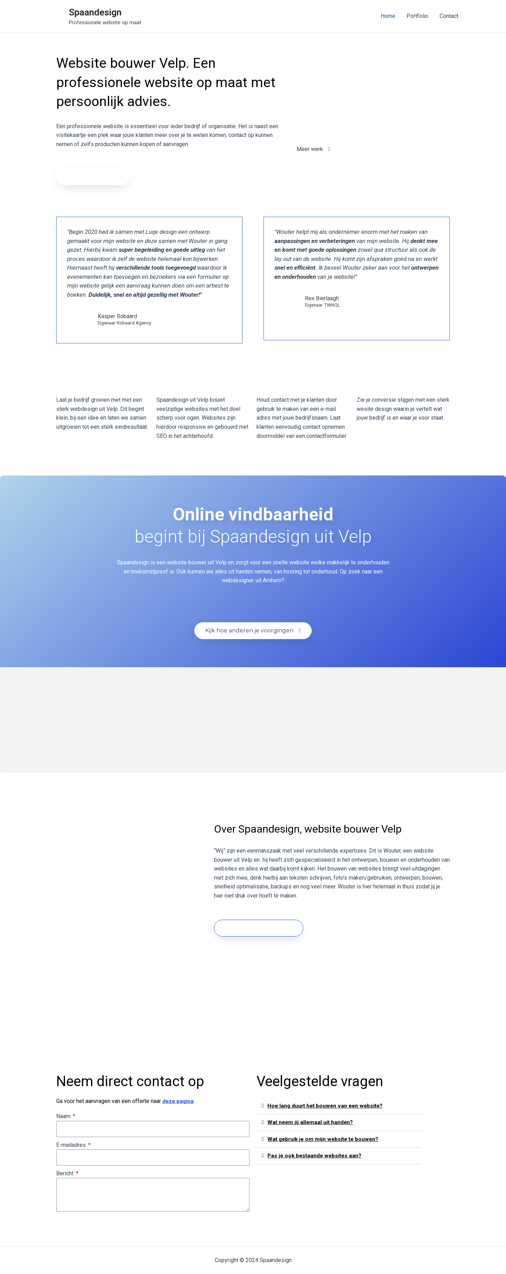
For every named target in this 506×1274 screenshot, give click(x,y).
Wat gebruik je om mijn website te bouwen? (325, 1138)
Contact (449, 16)
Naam (64, 1116)
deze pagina (178, 1101)
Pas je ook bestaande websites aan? (316, 1155)
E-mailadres (71, 1145)
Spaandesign (95, 12)
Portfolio (417, 16)
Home (388, 16)
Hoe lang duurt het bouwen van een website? (327, 1105)
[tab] (339, 1106)
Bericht (65, 1173)
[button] (93, 176)
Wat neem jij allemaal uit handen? (311, 1122)
